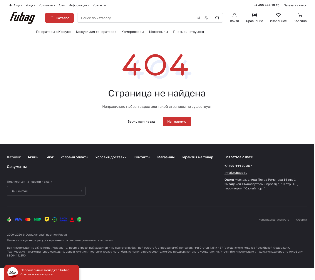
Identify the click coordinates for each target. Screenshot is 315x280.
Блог (49, 157)
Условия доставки (111, 157)
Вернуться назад (141, 121)
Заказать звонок (295, 5)
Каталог (14, 157)
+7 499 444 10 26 (267, 5)
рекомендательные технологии (91, 240)
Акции (33, 157)
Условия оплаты (74, 157)
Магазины (166, 157)
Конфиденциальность (273, 219)
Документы (17, 166)
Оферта (301, 219)
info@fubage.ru (236, 172)
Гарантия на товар (197, 157)
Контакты (142, 157)
